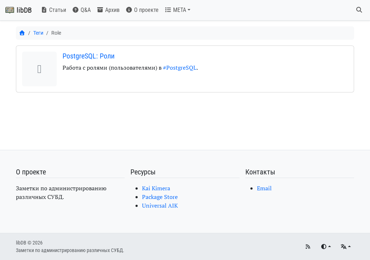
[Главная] (22, 33)
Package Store (160, 197)
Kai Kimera (156, 188)
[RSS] (307, 246)
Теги (38, 33)
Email (264, 188)
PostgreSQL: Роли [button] (89, 56)
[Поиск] (359, 10)
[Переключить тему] (325, 246)
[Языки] (345, 246)
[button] (177, 10)
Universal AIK (160, 205)
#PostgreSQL (180, 68)
